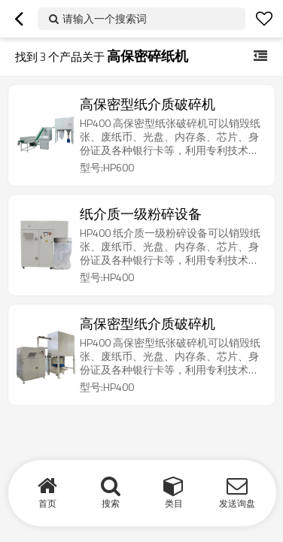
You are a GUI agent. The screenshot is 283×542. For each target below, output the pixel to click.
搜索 (111, 503)
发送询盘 (237, 503)
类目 (174, 503)
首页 (47, 503)
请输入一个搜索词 (104, 18)
